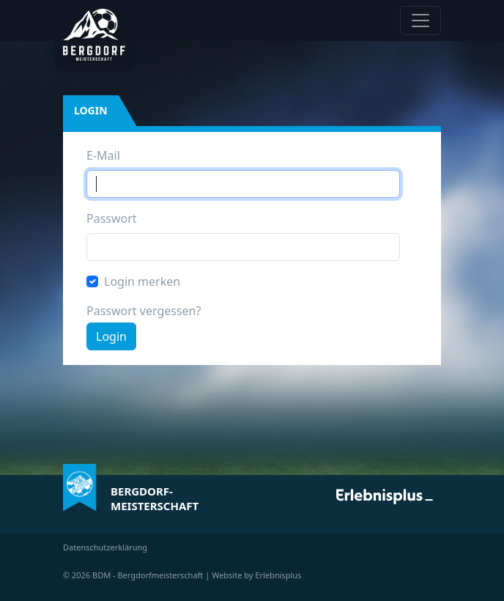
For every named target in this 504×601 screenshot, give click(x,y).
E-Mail (103, 155)
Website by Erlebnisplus (256, 574)
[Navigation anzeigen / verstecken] (420, 20)
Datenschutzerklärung (105, 547)
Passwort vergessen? (143, 311)
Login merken (142, 281)
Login (111, 336)
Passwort (111, 218)
